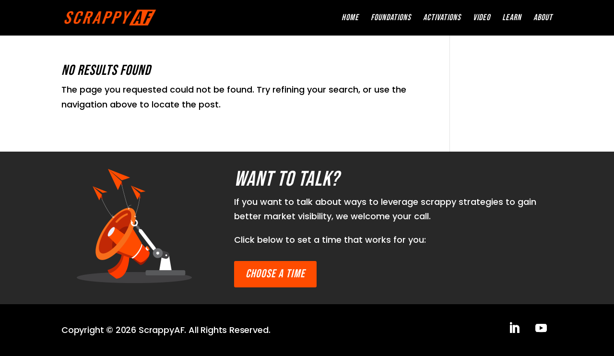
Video (481, 18)
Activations (442, 18)
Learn (511, 18)
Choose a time (275, 274)
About (543, 18)
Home (350, 18)
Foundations (391, 18)
